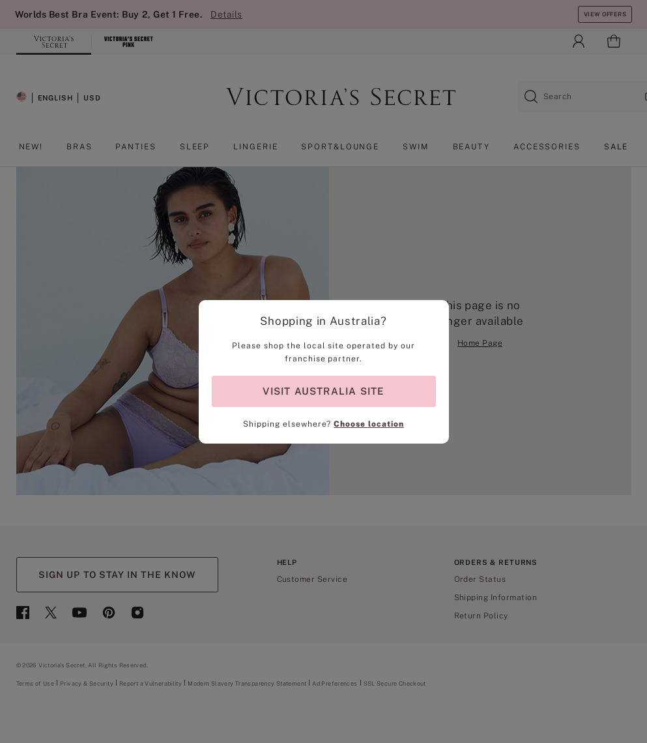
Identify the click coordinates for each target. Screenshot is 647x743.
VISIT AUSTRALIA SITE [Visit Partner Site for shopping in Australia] (323, 391)
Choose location (368, 424)
